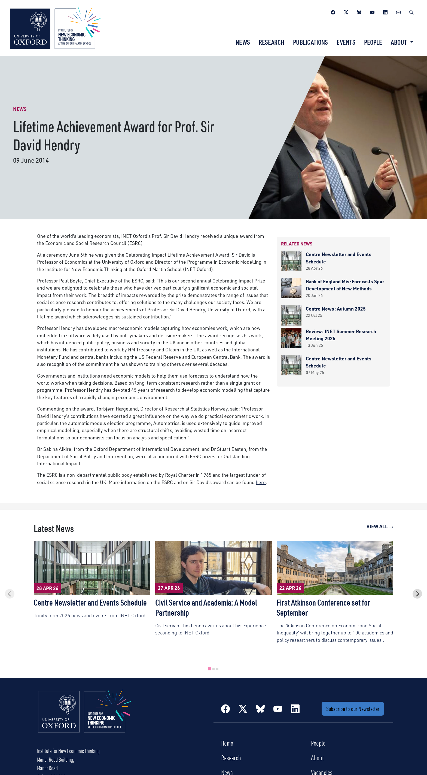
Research (271, 42)
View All (380, 526)
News (243, 42)
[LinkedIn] (385, 11)
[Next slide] (417, 593)
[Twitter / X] (346, 11)
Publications (310, 42)
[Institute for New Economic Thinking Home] (84, 717)
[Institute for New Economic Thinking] (55, 27)
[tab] (209, 668)
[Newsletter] (398, 11)
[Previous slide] (9, 593)
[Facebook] (333, 11)
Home (227, 742)
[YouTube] (372, 11)
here (261, 482)
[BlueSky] (359, 11)
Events (346, 42)
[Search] (411, 11)
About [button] (399, 42)
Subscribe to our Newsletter (352, 708)
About (317, 757)
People (373, 42)
